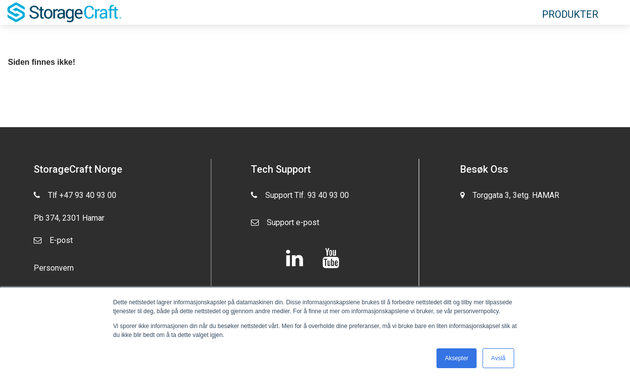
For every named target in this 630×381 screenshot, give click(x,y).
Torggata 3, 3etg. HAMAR (509, 198)
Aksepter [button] (456, 358)
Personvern (54, 268)
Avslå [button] (498, 358)
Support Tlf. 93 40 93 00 (300, 198)
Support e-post (285, 225)
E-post (53, 243)
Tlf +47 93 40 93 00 (75, 194)
